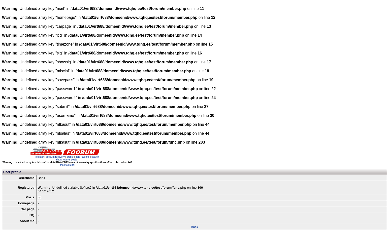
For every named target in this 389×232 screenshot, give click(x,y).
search (95, 156)
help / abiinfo (82, 156)
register (39, 156)
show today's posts (66, 159)
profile (70, 156)
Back (194, 227)
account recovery (55, 156)
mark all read (67, 165)
